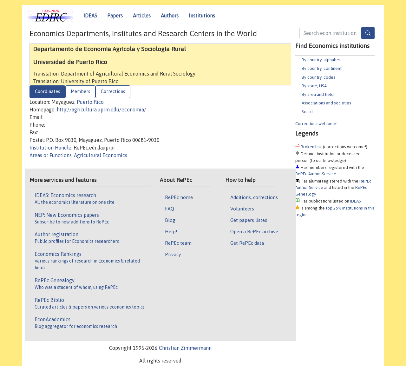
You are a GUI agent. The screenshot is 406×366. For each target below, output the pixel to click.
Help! (171, 231)
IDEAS (90, 15)
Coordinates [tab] (47, 91)
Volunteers (242, 208)
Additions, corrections (254, 197)
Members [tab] (80, 91)
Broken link (311, 146)
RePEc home (179, 197)
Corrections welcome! (316, 123)
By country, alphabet (321, 59)
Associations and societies (326, 102)
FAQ (169, 208)
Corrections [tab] (113, 91)
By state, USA (314, 85)
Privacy (173, 254)
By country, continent (322, 68)
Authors (170, 15)
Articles (142, 15)
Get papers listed (248, 220)
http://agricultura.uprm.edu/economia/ (101, 109)
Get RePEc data (247, 243)
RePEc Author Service (315, 173)
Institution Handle (50, 147)
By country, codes (318, 77)
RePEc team (178, 243)
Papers (115, 15)
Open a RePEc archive (254, 231)
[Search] (368, 33)
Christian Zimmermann (185, 348)
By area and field (318, 94)
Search (308, 111)
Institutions (202, 15)
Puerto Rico (90, 102)
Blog (170, 220)
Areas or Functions (50, 155)
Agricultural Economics (100, 155)
